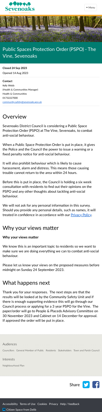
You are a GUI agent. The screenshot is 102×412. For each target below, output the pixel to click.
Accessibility (10, 403)
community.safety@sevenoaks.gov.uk (22, 101)
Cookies (42, 403)
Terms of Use (27, 403)
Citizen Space (14, 409)
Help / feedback (69, 403)
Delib (33, 409)
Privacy (53, 403)
